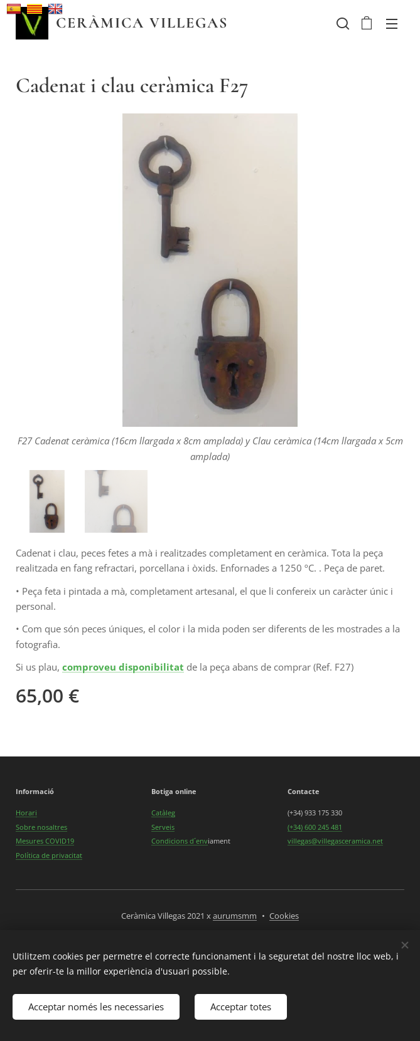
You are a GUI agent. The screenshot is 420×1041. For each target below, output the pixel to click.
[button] (341, 23)
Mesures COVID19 (45, 840)
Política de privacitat (49, 855)
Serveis (163, 827)
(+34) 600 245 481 (315, 827)
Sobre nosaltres (41, 827)
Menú (391, 23)
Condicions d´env (179, 840)
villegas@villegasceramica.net (335, 840)
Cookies (284, 915)
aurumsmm (235, 915)
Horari (26, 813)
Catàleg (163, 813)
